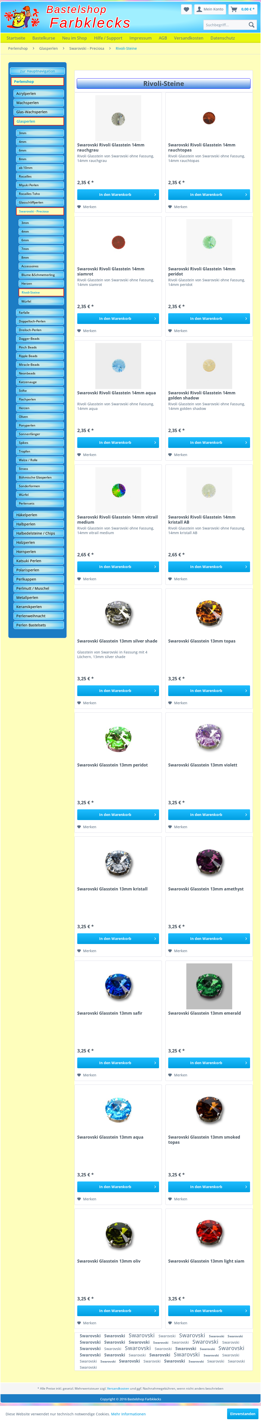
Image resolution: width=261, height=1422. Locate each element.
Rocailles (25, 176)
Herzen (26, 283)
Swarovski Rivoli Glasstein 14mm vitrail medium (117, 519)
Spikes (23, 443)
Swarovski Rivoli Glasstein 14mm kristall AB (202, 519)
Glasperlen (26, 121)
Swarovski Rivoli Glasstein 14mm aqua (116, 393)
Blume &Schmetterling (38, 275)
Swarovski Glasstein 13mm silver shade (117, 641)
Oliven (23, 416)
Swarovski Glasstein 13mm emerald (204, 1013)
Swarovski (91, 1336)
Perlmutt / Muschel (32, 588)
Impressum (140, 38)
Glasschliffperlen (31, 202)
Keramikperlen (29, 606)
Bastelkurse (43, 38)
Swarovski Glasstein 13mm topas (202, 641)
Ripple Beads (28, 356)
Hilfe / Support (108, 38)
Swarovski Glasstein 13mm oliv (108, 1261)
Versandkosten (188, 38)
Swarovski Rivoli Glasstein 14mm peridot (202, 271)
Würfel (26, 301)
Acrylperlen (26, 93)
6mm (22, 150)
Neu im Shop (74, 38)
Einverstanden (242, 1413)
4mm (22, 142)
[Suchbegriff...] (230, 25)
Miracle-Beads (29, 364)
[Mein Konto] (210, 9)
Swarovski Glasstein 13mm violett (202, 765)
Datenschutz (223, 38)
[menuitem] (230, 25)
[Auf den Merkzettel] (86, 207)
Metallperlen (27, 597)
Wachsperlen (27, 102)
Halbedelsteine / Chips (35, 533)
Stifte (23, 390)
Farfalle (24, 312)
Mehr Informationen (128, 1414)
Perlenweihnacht (30, 615)
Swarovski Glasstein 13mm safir (109, 1013)
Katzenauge (28, 382)
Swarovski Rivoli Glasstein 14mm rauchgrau (111, 147)
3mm (22, 133)
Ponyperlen (27, 425)
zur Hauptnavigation (37, 71)
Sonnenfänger (29, 434)
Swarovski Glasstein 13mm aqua (110, 1137)
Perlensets (26, 503)
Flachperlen (27, 399)
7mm (25, 249)
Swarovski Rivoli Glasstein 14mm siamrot (111, 271)
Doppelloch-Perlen (32, 321)
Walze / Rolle (28, 460)
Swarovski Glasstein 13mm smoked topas (204, 1140)
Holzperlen (25, 542)
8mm (22, 159)
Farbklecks (91, 23)
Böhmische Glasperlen (35, 477)
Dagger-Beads (29, 338)
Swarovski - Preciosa (34, 211)
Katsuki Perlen (28, 560)
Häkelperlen (26, 514)
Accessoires (29, 266)
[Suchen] (251, 25)
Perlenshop (24, 81)
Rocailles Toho (29, 194)
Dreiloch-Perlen (30, 330)
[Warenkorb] (242, 9)
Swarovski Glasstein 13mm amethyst (206, 889)
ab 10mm (25, 168)
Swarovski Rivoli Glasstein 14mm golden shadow (202, 395)
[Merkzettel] (186, 9)
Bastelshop (76, 9)
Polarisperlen (27, 570)
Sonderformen (29, 486)
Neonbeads (27, 373)
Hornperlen (26, 551)
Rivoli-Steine (31, 292)
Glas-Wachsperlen (31, 111)
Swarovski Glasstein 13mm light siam (206, 1261)
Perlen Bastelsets (31, 625)
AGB (163, 38)
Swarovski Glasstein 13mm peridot (112, 765)
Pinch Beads (28, 347)
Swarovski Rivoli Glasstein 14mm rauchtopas (202, 147)
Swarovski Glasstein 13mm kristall (112, 889)
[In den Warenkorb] (118, 194)
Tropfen (24, 451)
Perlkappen (26, 579)
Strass (23, 469)
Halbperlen (25, 524)
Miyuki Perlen (29, 185)
